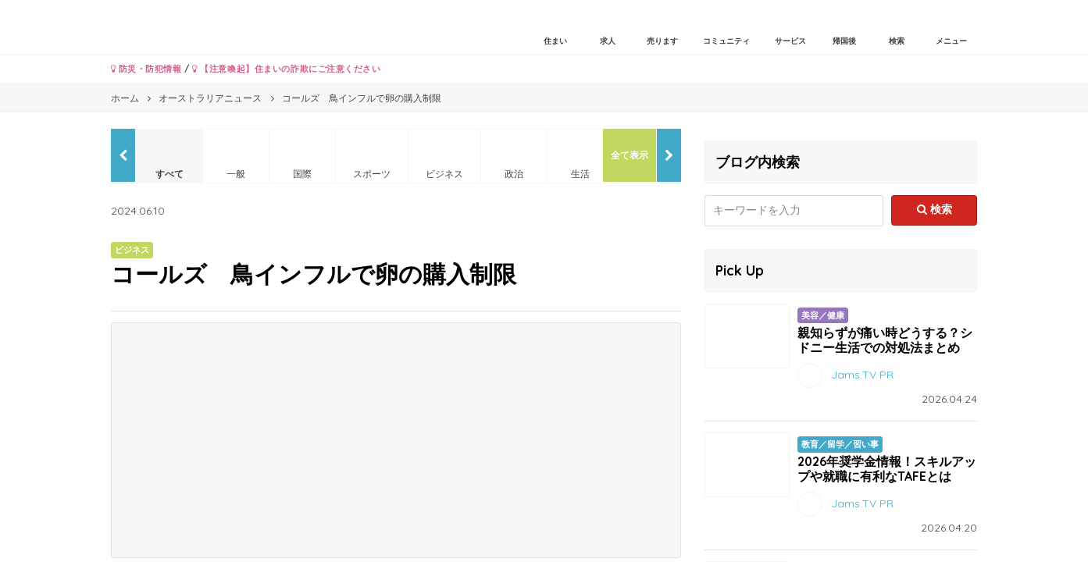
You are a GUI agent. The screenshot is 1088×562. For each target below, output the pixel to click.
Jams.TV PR (862, 375)
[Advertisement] (396, 440)
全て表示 (629, 155)
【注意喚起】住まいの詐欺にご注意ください (286, 68)
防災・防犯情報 (146, 68)
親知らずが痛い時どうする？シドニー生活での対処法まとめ (884, 340)
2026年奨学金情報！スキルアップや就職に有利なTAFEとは (886, 469)
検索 (934, 209)
